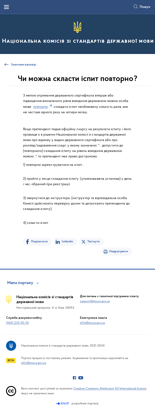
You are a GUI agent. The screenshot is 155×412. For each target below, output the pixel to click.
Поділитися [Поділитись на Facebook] (39, 241)
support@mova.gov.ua (95, 301)
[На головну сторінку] (77, 33)
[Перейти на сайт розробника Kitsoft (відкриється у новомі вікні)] (63, 403)
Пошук (145, 7)
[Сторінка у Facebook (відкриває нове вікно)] (74, 377)
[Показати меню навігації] (6, 7)
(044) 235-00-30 (17, 323)
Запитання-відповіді (23, 64)
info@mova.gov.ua (92, 323)
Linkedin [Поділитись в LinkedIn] (67, 241)
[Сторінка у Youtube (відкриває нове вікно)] (80, 377)
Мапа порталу (20, 283)
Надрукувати (118, 251)
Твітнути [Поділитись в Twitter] (93, 241)
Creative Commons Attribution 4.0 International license (109, 388)
